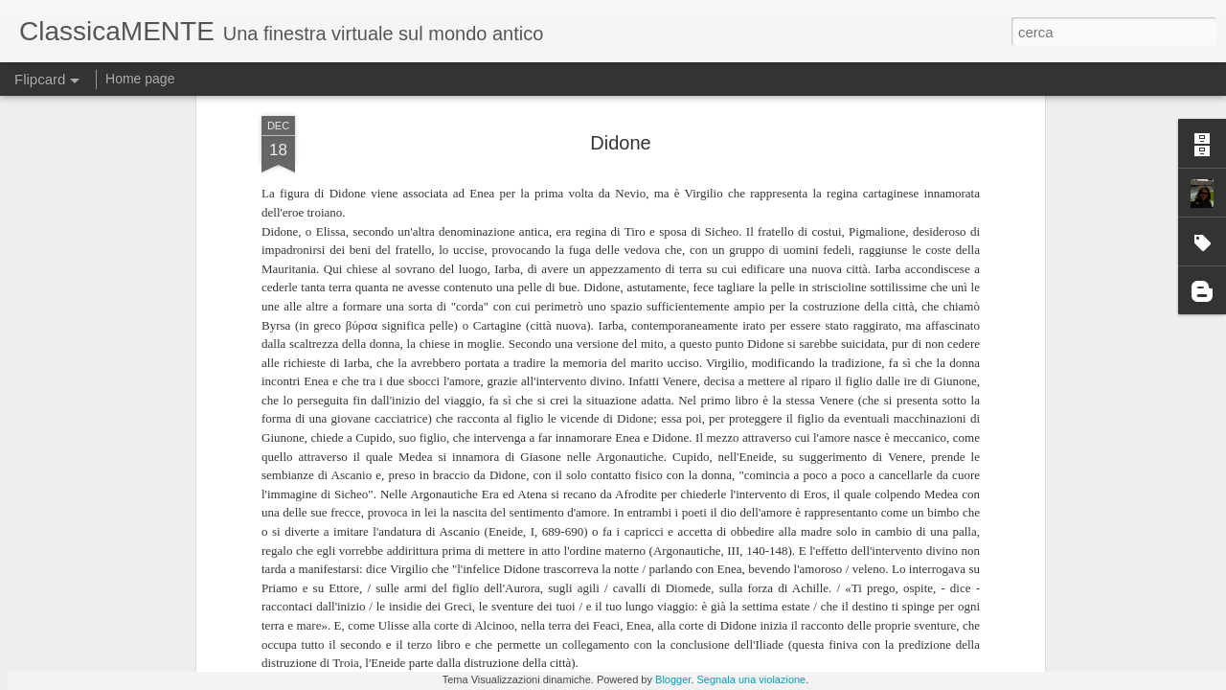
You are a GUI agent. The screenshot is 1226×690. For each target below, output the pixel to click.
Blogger (673, 679)
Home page (139, 78)
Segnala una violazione (751, 679)
